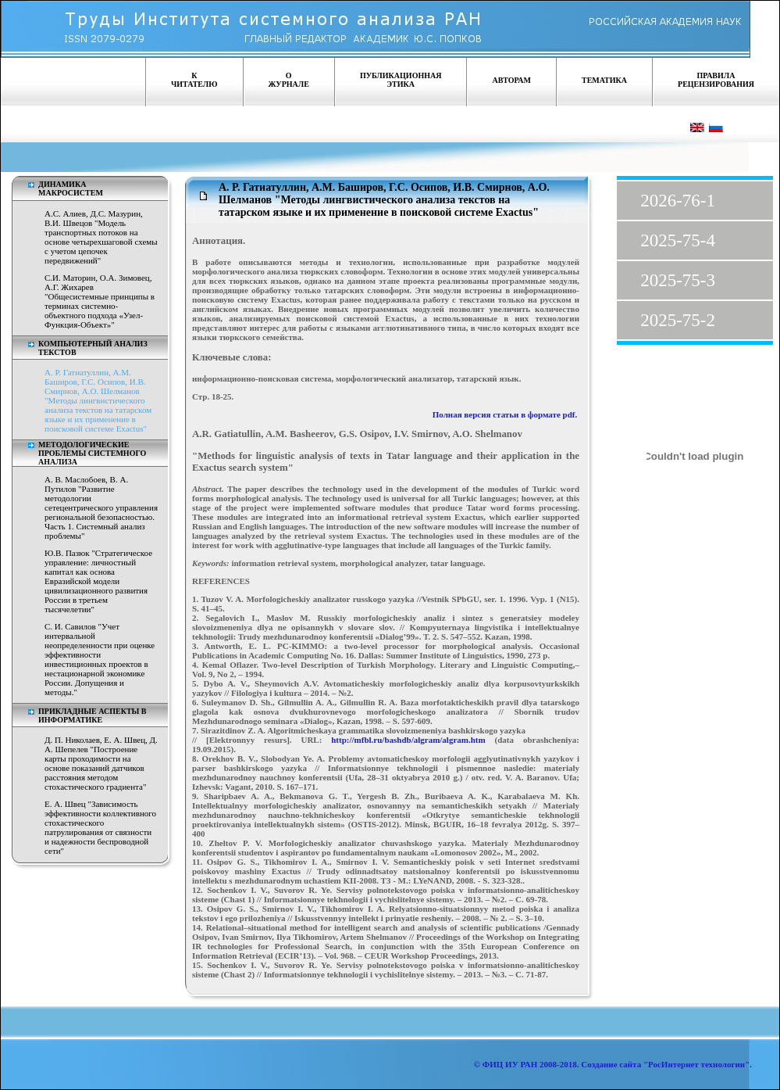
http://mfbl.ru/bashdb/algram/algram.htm (408, 739)
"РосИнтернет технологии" (695, 1064)
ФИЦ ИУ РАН (510, 1064)
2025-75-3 (677, 280)
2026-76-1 (677, 200)
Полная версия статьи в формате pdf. (505, 414)
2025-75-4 (677, 240)
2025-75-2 (677, 320)
